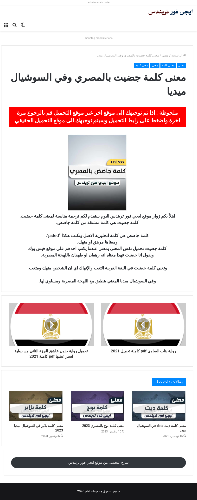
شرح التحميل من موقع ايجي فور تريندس (98, 462)
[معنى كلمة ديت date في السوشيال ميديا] (159, 406)
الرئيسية (178, 55)
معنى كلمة (168, 65)
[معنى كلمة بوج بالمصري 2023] (97, 406)
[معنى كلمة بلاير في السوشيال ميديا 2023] (36, 406)
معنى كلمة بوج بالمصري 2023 (103, 426)
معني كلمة (141, 65)
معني (155, 65)
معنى (165, 55)
